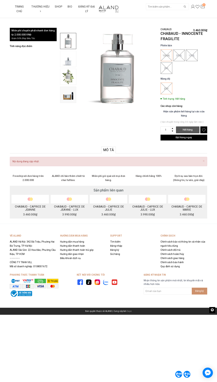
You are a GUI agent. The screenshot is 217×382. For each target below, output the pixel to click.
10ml (192, 55)
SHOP (58, 6)
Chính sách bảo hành (172, 262)
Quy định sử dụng (170, 266)
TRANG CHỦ (19, 9)
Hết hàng (188, 129)
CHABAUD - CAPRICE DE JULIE (108, 208)
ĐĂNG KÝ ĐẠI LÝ (86, 9)
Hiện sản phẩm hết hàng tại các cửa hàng (184, 113)
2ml (166, 68)
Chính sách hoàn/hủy (172, 254)
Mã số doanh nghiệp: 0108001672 (29, 266)
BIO (69, 6)
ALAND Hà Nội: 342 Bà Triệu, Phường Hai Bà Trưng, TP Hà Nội (32, 243)
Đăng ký (114, 250)
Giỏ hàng (115, 254)
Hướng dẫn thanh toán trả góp (77, 250)
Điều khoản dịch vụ (70, 258)
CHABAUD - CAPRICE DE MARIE (187, 208)
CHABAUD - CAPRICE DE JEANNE (30, 208)
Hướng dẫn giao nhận (72, 254)
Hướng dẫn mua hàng (72, 241)
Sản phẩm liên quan (108, 190)
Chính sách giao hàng (172, 258)
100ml (166, 55)
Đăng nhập (116, 245)
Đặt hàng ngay (184, 137)
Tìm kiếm (115, 241)
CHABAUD (166, 29)
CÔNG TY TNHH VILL (21, 262)
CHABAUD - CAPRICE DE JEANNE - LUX (69, 208)
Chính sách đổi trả (171, 250)
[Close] (204, 161)
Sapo (129, 311)
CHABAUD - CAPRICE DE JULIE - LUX (147, 208)
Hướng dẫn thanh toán (72, 245)
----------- (15, 258)
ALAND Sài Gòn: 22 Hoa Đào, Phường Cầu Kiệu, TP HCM (33, 252)
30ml (179, 55)
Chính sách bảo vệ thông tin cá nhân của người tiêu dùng (183, 243)
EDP (166, 88)
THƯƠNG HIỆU (40, 9)
